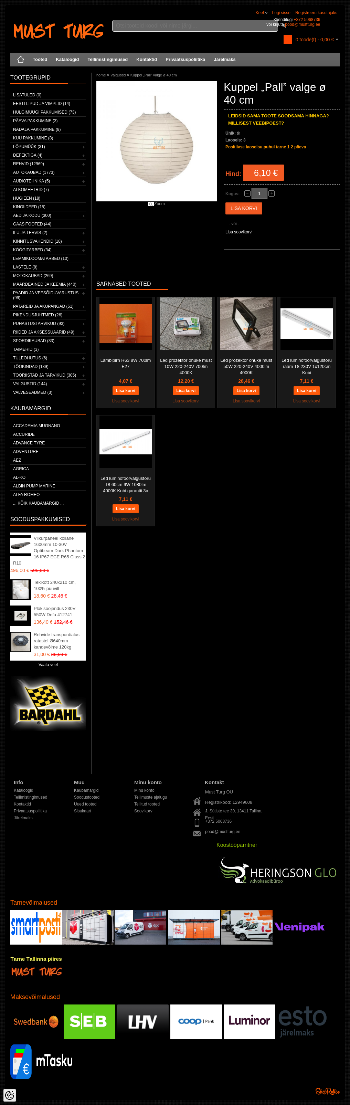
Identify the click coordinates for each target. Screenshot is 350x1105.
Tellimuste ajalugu (150, 797)
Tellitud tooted (147, 804)
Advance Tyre (29, 443)
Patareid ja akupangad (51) (43, 306)
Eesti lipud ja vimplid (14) (41, 103)
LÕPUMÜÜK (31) (29, 146)
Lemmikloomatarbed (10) (40, 258)
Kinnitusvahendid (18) (37, 241)
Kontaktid (146, 59)
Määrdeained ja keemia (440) (44, 284)
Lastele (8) (25, 267)
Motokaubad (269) (33, 275)
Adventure (26, 451)
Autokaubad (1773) (34, 172)
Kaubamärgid (86, 790)
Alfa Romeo (26, 494)
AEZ (17, 460)
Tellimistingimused (108, 59)
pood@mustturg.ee (302, 24)
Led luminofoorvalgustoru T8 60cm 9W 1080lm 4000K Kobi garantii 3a (125, 484)
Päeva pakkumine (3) (35, 120)
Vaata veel (48, 664)
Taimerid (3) (26, 349)
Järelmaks (225, 59)
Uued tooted (85, 804)
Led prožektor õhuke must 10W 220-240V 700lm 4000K (186, 366)
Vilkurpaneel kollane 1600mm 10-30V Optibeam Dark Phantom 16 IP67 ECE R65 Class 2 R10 (49, 551)
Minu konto (144, 790)
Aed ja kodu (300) (32, 215)
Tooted (40, 59)
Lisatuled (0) (27, 95)
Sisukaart (82, 811)
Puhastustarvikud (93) (39, 323)
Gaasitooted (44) (32, 224)
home (101, 75)
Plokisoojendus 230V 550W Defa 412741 (54, 611)
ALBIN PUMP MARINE (34, 486)
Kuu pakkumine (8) (33, 138)
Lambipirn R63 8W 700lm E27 (125, 363)
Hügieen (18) (26, 198)
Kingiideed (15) (29, 206)
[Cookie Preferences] (9, 1095)
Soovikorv (143, 811)
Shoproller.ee (328, 1091)
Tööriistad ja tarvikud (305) (44, 375)
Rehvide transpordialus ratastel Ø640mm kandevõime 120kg (56, 641)
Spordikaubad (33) (33, 340)
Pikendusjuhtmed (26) (37, 315)
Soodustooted (86, 797)
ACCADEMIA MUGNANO (36, 425)
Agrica (21, 468)
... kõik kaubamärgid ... (38, 503)
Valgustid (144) (30, 383)
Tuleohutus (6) (30, 358)
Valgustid (118, 75)
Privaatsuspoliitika (185, 59)
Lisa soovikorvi (239, 232)
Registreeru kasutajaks (316, 12)
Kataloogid (67, 59)
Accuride (24, 434)
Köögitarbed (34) (32, 250)
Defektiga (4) (27, 155)
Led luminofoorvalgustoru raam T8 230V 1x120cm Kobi (307, 366)
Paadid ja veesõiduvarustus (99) (45, 295)
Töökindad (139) (31, 366)
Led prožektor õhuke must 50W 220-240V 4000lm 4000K (246, 366)
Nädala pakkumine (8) (37, 129)
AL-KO (19, 477)
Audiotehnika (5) (31, 181)
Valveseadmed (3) (32, 392)
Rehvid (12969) (28, 163)
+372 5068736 (307, 19)
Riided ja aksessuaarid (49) (43, 332)
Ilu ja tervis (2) (30, 232)
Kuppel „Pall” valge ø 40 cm (153, 75)
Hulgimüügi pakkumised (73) (44, 112)
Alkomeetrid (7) (31, 189)
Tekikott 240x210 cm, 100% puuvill (55, 585)
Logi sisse (281, 12)
